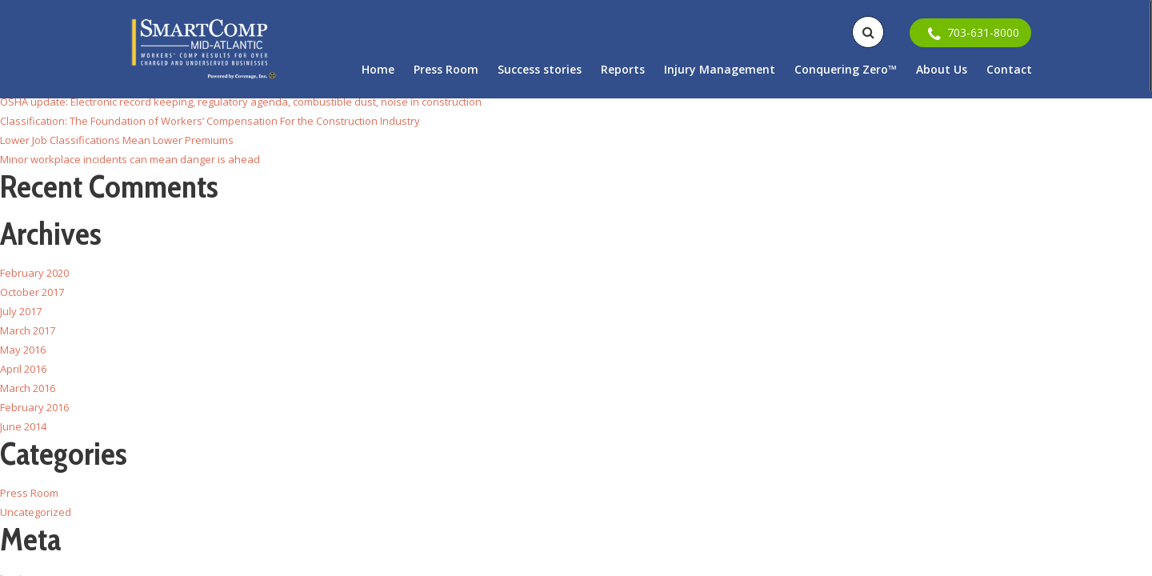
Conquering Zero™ (845, 69)
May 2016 (23, 349)
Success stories (540, 69)
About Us (941, 69)
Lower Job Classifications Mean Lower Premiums (117, 140)
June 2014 (23, 426)
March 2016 (27, 388)
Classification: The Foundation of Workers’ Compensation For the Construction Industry (210, 121)
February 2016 (34, 407)
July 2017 (21, 311)
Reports (623, 69)
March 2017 (27, 330)
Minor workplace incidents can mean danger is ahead (130, 159)
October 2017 (32, 292)
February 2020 (34, 273)
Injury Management (719, 69)
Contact (1009, 69)
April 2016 (23, 369)
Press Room (446, 69)
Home (378, 69)
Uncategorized (35, 512)
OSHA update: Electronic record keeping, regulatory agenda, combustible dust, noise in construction (241, 101)
